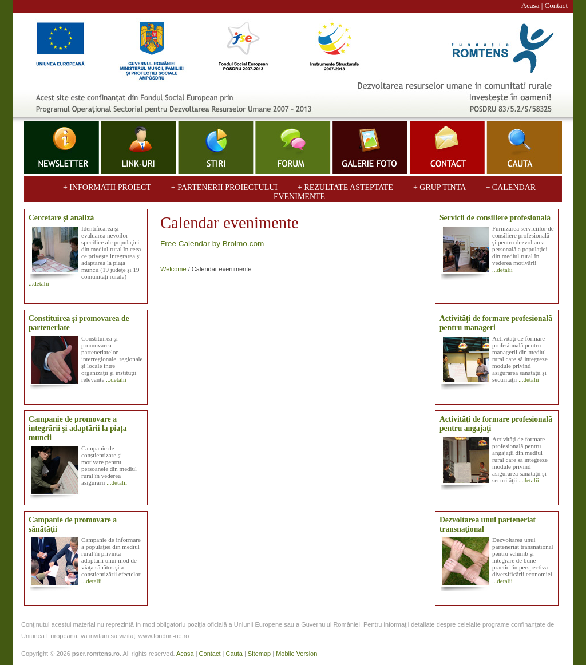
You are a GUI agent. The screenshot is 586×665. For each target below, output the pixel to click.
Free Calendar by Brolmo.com (212, 243)
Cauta (233, 653)
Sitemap (259, 653)
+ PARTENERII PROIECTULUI (224, 187)
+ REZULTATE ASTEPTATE (345, 187)
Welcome (173, 269)
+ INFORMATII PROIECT (108, 187)
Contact (556, 5)
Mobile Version (296, 653)
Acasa (530, 5)
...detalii (39, 283)
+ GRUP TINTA (440, 187)
